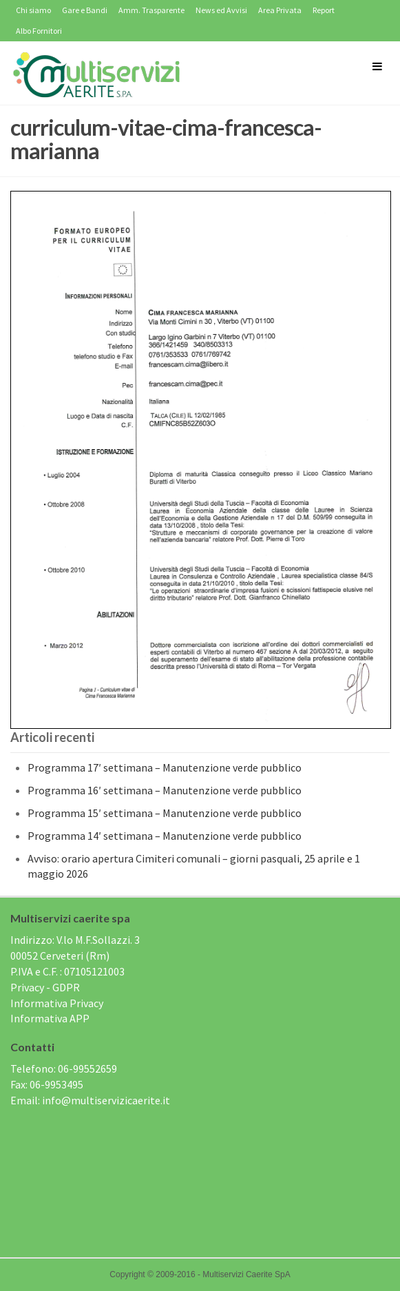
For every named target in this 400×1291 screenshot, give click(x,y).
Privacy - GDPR (45, 987)
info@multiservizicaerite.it (106, 1100)
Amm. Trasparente (151, 10)
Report (324, 10)
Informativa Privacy (56, 1003)
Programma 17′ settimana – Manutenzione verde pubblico (165, 767)
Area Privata (280, 10)
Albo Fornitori (39, 30)
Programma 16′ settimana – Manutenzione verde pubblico (165, 790)
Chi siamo (33, 10)
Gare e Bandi (84, 10)
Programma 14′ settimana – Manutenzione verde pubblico (165, 836)
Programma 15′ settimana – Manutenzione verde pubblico (165, 813)
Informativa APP (50, 1018)
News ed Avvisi (221, 10)
